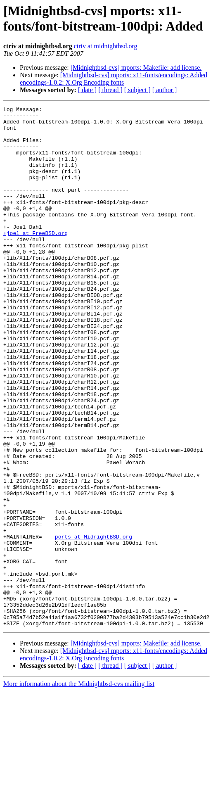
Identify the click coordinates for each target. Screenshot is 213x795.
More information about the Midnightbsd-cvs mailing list (78, 787)
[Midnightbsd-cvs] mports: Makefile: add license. (136, 67)
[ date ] (87, 89)
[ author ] (164, 89)
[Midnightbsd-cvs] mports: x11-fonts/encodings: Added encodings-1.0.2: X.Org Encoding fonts (113, 78)
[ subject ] (137, 89)
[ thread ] (110, 89)
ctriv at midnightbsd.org (105, 46)
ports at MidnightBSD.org (93, 623)
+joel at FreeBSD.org (35, 259)
